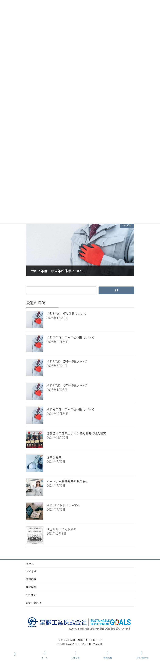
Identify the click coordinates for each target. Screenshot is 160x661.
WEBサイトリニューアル (63, 505)
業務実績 (31, 587)
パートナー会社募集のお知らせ (67, 481)
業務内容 (31, 579)
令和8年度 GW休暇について (66, 313)
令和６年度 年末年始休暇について (70, 409)
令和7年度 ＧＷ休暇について (67, 385)
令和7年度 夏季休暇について (67, 361)
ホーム (30, 563)
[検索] (116, 290)
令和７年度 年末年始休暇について (70, 337)
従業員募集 (54, 457)
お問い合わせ (33, 602)
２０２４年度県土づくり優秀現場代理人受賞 (76, 433)
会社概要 (31, 595)
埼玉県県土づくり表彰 (61, 529)
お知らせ (31, 571)
